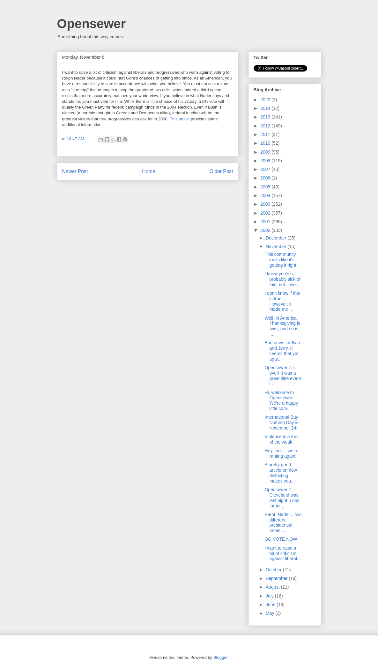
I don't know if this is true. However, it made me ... (282, 301)
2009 (265, 152)
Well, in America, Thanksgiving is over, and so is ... (282, 326)
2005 (265, 186)
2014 (265, 108)
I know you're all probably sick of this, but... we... (282, 279)
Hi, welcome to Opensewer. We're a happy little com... (281, 400)
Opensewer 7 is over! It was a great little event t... (282, 375)
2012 (265, 125)
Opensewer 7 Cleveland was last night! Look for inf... (281, 497)
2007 (265, 169)
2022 (265, 99)
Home (148, 171)
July (270, 595)
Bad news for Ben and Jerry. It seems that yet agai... (282, 350)
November (276, 246)
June (271, 604)
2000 (265, 230)
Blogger (220, 657)
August (273, 587)
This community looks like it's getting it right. (280, 260)
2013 (265, 116)
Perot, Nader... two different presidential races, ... (282, 522)
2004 (265, 195)
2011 (265, 134)
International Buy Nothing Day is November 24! (281, 422)
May (270, 613)
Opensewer (91, 24)
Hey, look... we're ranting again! (281, 453)
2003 (265, 204)
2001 (265, 221)
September (277, 578)
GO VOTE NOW (280, 539)
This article (180, 119)
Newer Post (75, 171)
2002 (265, 213)
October (274, 569)
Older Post (221, 171)
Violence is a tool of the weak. (281, 439)
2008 (265, 160)
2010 (265, 143)
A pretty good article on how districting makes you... (280, 472)
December (276, 237)
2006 (265, 177)
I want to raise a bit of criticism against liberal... (282, 553)
